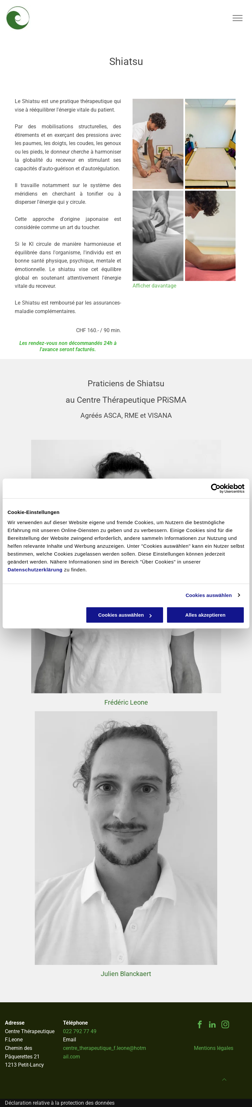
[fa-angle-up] (224, 1082)
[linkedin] (212, 1025)
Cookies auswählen (209, 595)
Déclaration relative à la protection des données (60, 1103)
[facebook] (199, 1025)
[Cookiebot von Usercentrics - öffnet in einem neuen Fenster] (215, 488)
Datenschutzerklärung (35, 569)
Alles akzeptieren (205, 615)
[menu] (237, 18)
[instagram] (225, 1025)
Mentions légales (213, 1048)
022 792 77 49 (79, 1031)
